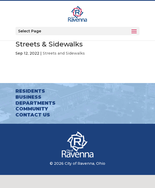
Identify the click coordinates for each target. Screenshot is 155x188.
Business (28, 97)
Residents (30, 91)
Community (31, 109)
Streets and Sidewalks (64, 53)
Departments (35, 103)
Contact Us (32, 115)
